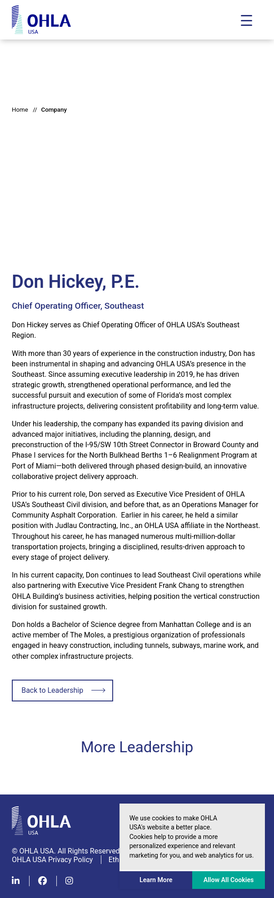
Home (20, 109)
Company (54, 109)
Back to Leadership (52, 690)
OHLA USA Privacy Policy (52, 859)
